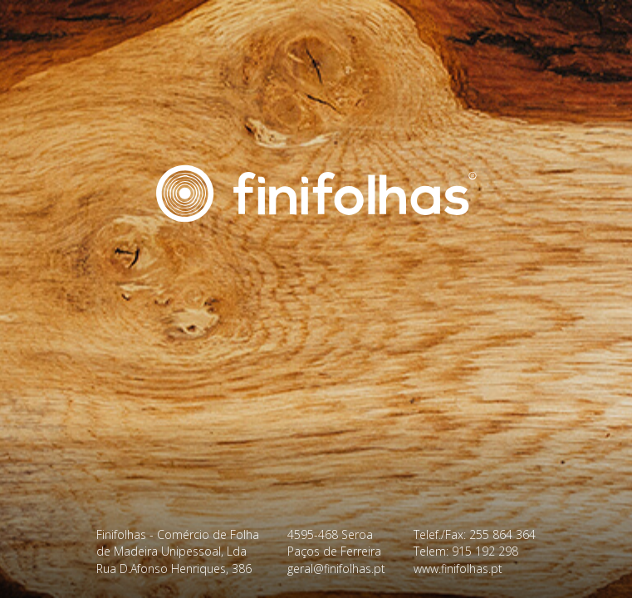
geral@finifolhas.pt (336, 568)
